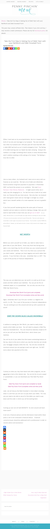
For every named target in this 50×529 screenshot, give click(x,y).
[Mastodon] (13, 48)
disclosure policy (40, 30)
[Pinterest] (11, 48)
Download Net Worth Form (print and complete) (25, 292)
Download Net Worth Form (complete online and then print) (25, 295)
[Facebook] (4, 48)
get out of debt (34, 213)
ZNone (3, 21)
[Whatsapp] (16, 48)
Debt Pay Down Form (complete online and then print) (25, 386)
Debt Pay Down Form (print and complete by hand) (25, 384)
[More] (18, 48)
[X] (7, 48)
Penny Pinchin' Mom (25, 10)
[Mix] (4, 443)
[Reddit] (9, 48)
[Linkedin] (4, 435)
